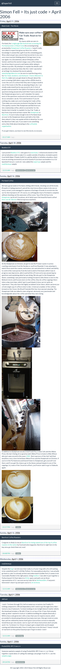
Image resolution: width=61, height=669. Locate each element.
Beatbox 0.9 (6, 147)
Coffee (18, 527)
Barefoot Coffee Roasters (11, 537)
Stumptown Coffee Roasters (21, 48)
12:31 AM (6, 170)
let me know (35, 582)
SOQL (27, 578)
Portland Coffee (7, 181)
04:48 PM (6, 553)
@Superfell (7, 3)
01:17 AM (6, 137)
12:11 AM (6, 589)
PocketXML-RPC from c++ (11, 646)
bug (11, 569)
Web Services (20, 170)
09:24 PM (6, 662)
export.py (36, 162)
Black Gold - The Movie (10, 26)
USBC (28, 456)
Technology (19, 636)
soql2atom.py (6, 164)
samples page (6, 656)
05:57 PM (6, 527)
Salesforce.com (30, 170)
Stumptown (35, 112)
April (8, 21)
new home (34, 153)
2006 (16, 21)
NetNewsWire (41, 580)
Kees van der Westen (9, 200)
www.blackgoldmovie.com (11, 73)
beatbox (36, 576)
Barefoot (5, 115)
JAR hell (4, 599)
